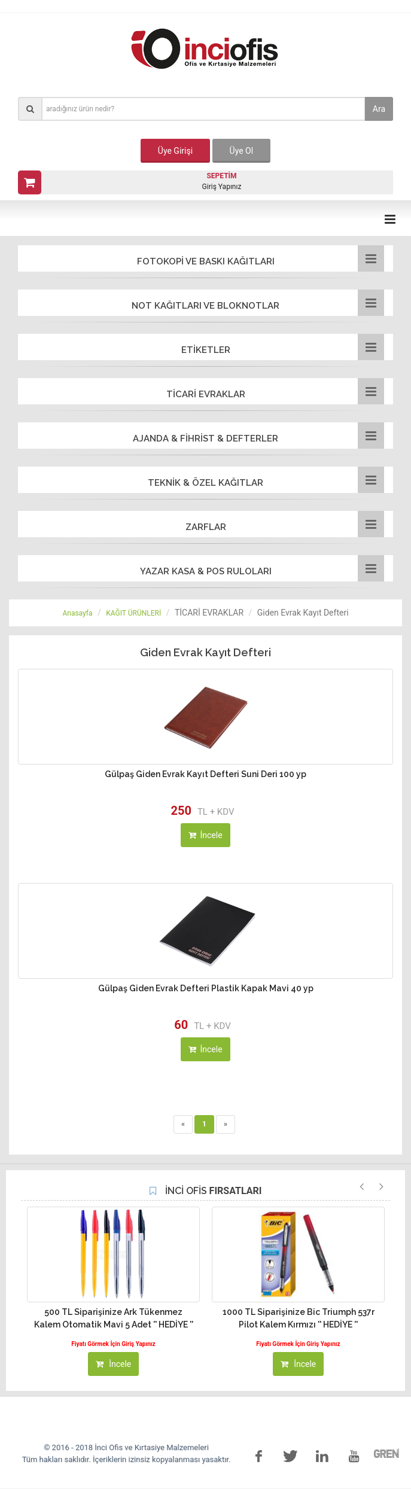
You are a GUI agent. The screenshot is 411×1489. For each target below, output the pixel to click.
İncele (205, 835)
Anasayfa (77, 613)
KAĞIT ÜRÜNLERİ (133, 613)
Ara (379, 109)
